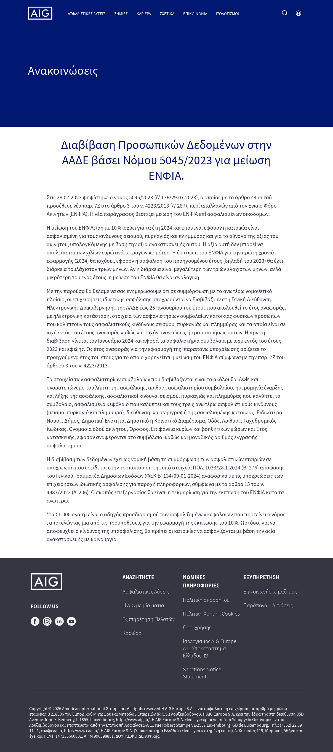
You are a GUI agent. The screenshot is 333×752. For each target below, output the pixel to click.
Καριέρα (144, 13)
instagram (47, 621)
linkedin (59, 621)
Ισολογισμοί (227, 13)
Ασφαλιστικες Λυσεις (86, 13)
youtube (71, 621)
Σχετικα (167, 13)
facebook (35, 621)
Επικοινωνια (195, 13)
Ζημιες (121, 13)
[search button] (284, 13)
